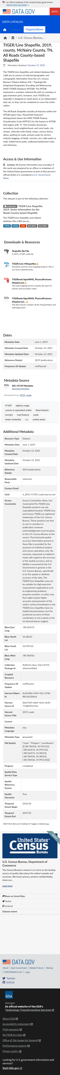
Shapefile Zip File (20, 251)
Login (27, 972)
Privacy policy (10, 1051)
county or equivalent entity (18, 410)
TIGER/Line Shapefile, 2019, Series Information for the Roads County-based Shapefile (23, 209)
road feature (23, 414)
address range (22, 405)
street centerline (13, 419)
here (47, 824)
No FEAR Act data (12, 1035)
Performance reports (15, 1046)
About (5, 968)
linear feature (42, 410)
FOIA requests (11, 1029)
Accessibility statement (16, 1024)
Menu (55, 11)
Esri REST (32, 226)
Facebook (7, 906)
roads (36, 414)
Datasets (16, 29)
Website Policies (36, 968)
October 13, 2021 (36, 65)
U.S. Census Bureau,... (31, 37)
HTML (7, 226)
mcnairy (9, 414)
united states (39, 419)
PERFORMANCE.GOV (13, 972)
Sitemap (49, 968)
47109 (8, 405)
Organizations (34, 29)
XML (23, 226)
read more (7, 886)
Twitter (6, 901)
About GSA (9, 1018)
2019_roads (26, 395)
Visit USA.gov (11, 1068)
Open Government (19, 968)
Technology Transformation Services (28, 1010)
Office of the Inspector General (20, 1040)
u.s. (26, 419)
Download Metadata (20, 388)
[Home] (19, 11)
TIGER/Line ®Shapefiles (24, 263)
